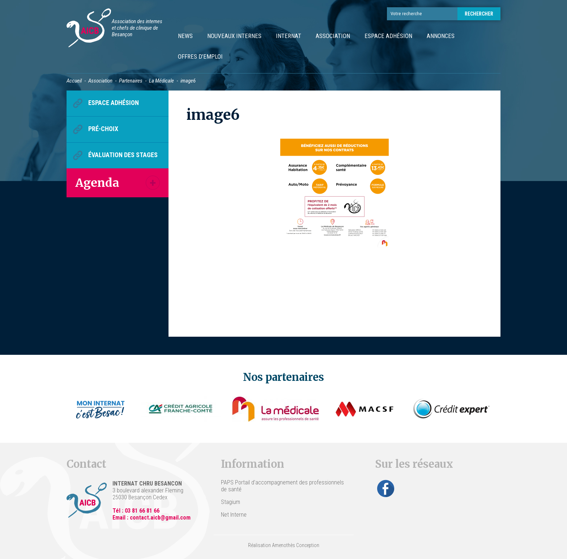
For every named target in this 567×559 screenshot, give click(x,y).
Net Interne (234, 514)
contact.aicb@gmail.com (160, 517)
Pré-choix (103, 129)
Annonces (441, 35)
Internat (288, 35)
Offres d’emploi (200, 56)
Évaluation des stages (123, 155)
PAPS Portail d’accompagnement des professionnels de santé (282, 486)
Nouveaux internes (234, 35)
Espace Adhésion (388, 35)
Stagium (230, 502)
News (185, 35)
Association (333, 35)
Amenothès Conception (295, 545)
